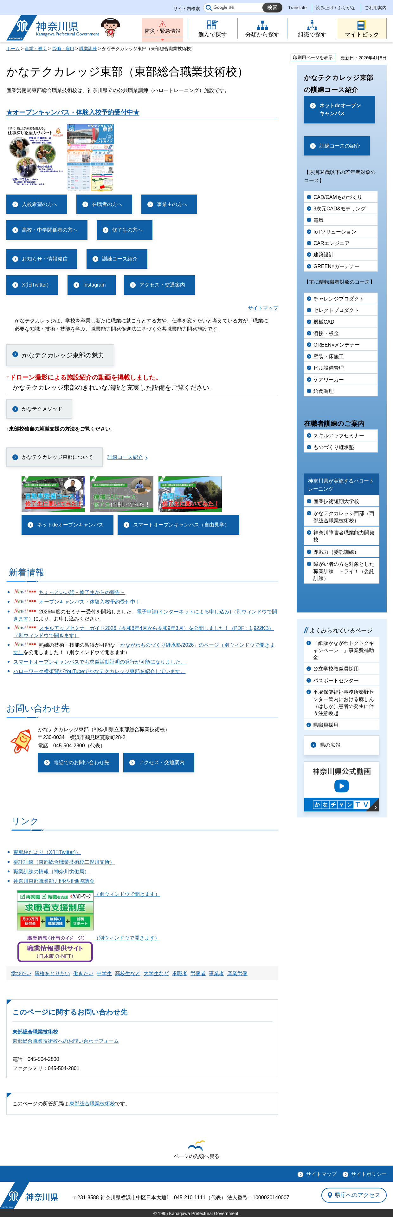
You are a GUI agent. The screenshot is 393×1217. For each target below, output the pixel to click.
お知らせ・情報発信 (45, 258)
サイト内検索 (186, 8)
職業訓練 (88, 48)
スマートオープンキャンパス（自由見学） (181, 524)
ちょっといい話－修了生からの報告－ (82, 592)
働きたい (83, 973)
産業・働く (36, 48)
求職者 (179, 973)
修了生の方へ (127, 230)
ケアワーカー (328, 379)
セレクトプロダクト (336, 310)
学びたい (21, 973)
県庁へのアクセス (357, 1195)
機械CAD (323, 322)
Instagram (94, 285)
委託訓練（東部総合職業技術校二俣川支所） (64, 862)
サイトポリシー (369, 1174)
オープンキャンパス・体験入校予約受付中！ (89, 602)
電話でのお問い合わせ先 (81, 762)
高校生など (127, 973)
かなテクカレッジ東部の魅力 (63, 355)
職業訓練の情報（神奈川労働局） (51, 871)
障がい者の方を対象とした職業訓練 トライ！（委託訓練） (343, 571)
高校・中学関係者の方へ (50, 230)
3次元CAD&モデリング (339, 208)
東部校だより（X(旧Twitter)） (47, 852)
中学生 (104, 973)
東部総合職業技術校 (35, 1032)
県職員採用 (325, 725)
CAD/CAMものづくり (337, 197)
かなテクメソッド (42, 409)
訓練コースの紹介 (339, 146)
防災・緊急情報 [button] (162, 31)
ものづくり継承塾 (333, 447)
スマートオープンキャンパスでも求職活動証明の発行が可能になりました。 (99, 662)
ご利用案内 (375, 7)
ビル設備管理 (328, 368)
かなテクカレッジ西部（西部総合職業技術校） (343, 517)
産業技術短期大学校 (336, 501)
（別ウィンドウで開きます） (88, 894)
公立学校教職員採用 (336, 668)
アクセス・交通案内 (162, 285)
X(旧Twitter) (35, 285)
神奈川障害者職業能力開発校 (343, 536)
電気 (318, 220)
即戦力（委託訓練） (336, 552)
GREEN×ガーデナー (336, 266)
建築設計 (323, 254)
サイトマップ (263, 308)
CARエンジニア (331, 243)
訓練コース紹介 (120, 258)
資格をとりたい (52, 973)
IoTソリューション (334, 232)
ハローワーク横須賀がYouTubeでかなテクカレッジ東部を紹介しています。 (99, 671)
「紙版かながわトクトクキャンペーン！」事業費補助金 (343, 650)
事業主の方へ (172, 204)
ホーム (13, 48)
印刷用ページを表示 (313, 57)
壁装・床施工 (328, 356)
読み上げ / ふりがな (335, 7)
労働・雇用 (63, 48)
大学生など (156, 973)
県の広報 (330, 745)
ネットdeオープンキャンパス (70, 524)
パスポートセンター (336, 680)
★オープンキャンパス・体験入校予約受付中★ (72, 112)
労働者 (198, 973)
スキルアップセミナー (338, 435)
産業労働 (237, 973)
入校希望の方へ (39, 204)
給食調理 (323, 391)
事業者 (216, 973)
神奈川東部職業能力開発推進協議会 (53, 881)
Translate (297, 7)
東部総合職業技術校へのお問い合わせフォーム (65, 1041)
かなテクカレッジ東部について (57, 457)
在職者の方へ (107, 204)
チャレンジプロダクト (338, 298)
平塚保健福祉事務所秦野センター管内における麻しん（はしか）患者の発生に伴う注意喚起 (343, 702)
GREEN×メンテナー (336, 344)
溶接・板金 (326, 333)
